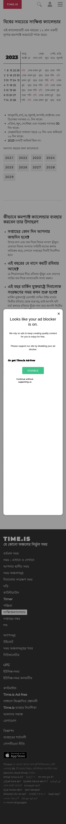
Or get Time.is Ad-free (21, 360)
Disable (33, 370)
